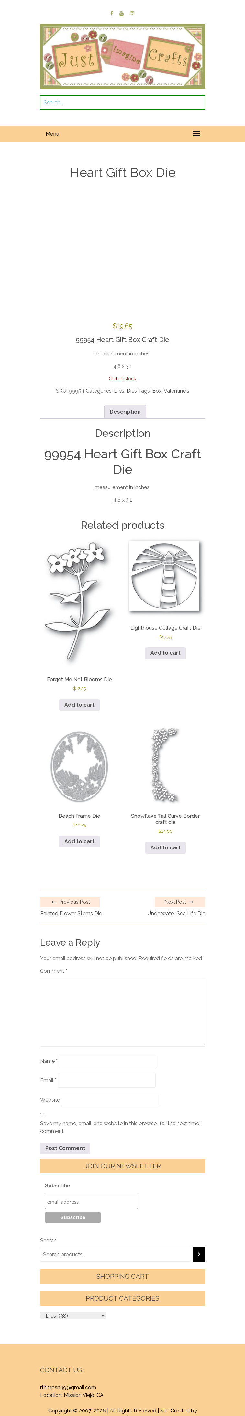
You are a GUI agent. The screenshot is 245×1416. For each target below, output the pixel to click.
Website (50, 1100)
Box (156, 391)
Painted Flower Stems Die (71, 913)
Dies (119, 391)
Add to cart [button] (79, 705)
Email (48, 1080)
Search (48, 1240)
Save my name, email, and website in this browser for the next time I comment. (121, 1127)
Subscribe (57, 1185)
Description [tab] (125, 412)
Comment (53, 971)
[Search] (199, 1254)
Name (49, 1061)
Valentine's (176, 391)
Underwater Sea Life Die (176, 913)
